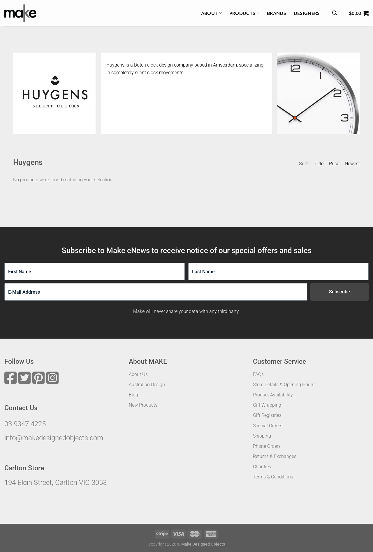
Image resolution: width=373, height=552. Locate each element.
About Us (138, 374)
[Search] (334, 13)
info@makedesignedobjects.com (53, 438)
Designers (307, 13)
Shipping (262, 436)
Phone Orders (267, 446)
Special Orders (267, 426)
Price (334, 163)
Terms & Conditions (273, 477)
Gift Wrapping (267, 405)
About (211, 13)
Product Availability (273, 395)
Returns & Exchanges (274, 456)
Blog (133, 395)
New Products (143, 405)
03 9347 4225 (25, 424)
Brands (276, 13)
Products (244, 13)
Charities (262, 466)
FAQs (258, 374)
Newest (352, 163)
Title (318, 163)
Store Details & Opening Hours (283, 384)
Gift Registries (267, 415)
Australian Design (147, 384)
